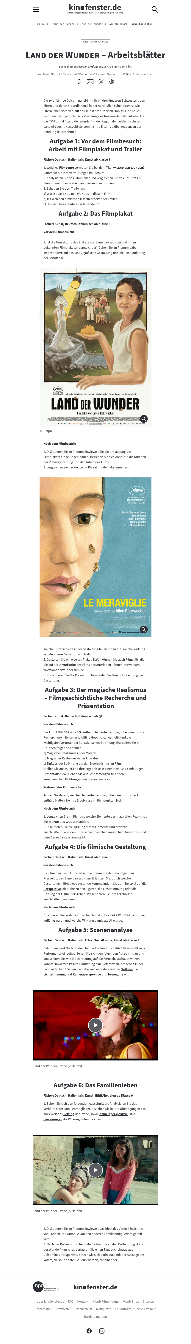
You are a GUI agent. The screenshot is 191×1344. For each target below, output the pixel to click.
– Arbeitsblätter (130, 23)
